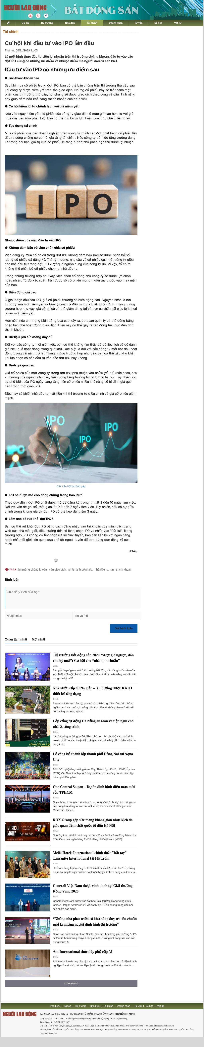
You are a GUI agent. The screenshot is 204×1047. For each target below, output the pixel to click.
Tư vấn (138, 22)
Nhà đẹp (70, 22)
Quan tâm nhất (16, 639)
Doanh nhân (116, 22)
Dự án (25, 22)
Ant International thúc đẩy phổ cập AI (82, 952)
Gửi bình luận (124, 628)
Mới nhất (38, 639)
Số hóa (158, 22)
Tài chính (92, 22)
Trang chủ (55, 1006)
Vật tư (177, 22)
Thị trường (47, 22)
